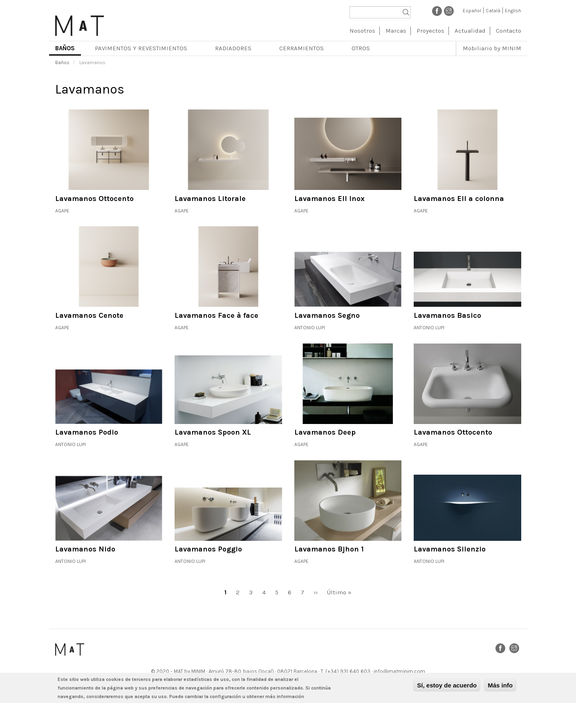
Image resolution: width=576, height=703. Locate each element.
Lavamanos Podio (86, 432)
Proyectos (430, 30)
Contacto (508, 30)
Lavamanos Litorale (210, 198)
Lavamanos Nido (85, 549)
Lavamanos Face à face (216, 315)
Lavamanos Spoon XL (213, 432)
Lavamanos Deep (325, 432)
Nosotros (362, 30)
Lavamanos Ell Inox (329, 198)
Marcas (395, 30)
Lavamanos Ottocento (94, 198)
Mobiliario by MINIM (492, 48)
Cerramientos (301, 48)
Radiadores (233, 48)
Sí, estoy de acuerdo (447, 685)
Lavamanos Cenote (89, 315)
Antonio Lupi (309, 327)
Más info (500, 685)
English (513, 10)
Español (472, 10)
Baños (65, 48)
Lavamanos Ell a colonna (459, 198)
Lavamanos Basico (447, 315)
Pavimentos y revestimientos (141, 48)
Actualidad (470, 30)
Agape (62, 211)
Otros (361, 48)
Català (493, 10)
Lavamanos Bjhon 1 (329, 549)
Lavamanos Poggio (208, 549)
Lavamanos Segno (327, 315)
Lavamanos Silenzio (450, 549)
